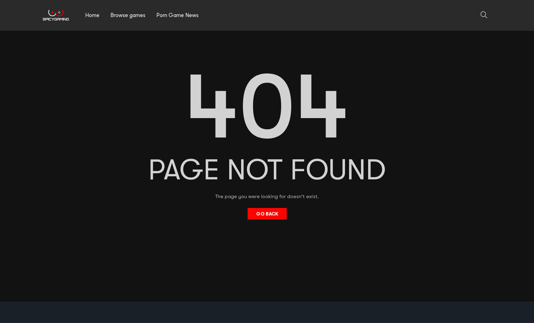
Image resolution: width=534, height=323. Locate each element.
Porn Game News (177, 15)
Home (92, 15)
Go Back (267, 213)
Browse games (127, 15)
